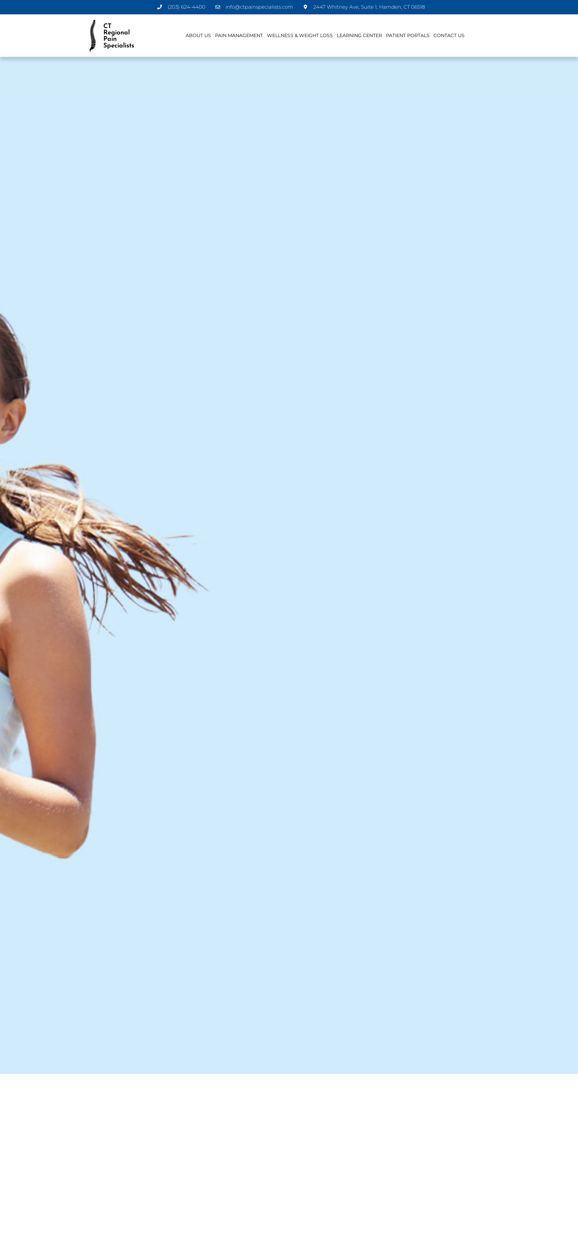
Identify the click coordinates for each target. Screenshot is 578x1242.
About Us (198, 35)
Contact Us (449, 35)
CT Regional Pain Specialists (118, 35)
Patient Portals (407, 35)
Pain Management (239, 35)
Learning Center (359, 35)
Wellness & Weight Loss (300, 35)
